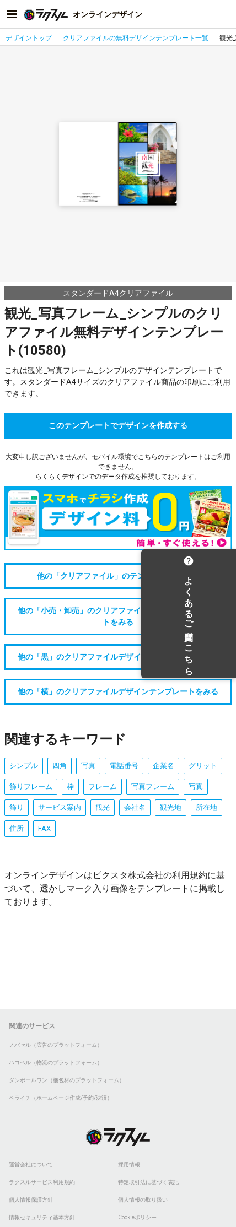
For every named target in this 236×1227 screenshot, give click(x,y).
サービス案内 (59, 807)
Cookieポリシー (137, 1217)
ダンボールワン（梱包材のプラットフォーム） (67, 1080)
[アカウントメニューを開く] (224, 14)
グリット (203, 765)
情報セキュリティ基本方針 (42, 1217)
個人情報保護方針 (31, 1200)
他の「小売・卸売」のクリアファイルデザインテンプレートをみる (118, 616)
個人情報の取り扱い (143, 1200)
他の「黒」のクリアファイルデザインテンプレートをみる (118, 656)
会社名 (135, 807)
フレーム (102, 786)
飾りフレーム (30, 786)
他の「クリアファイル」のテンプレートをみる (118, 575)
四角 (59, 765)
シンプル (23, 765)
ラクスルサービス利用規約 (42, 1182)
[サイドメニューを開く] (11, 14)
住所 (16, 828)
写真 (88, 765)
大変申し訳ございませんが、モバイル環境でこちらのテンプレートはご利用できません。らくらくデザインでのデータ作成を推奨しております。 (118, 466)
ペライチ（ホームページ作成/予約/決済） (60, 1098)
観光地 (170, 807)
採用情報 (129, 1164)
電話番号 (124, 765)
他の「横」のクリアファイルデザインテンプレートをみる (118, 691)
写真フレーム (152, 786)
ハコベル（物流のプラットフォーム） (56, 1063)
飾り (16, 807)
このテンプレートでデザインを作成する (118, 425)
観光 (102, 807)
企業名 (163, 765)
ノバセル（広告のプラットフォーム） (56, 1045)
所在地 (206, 807)
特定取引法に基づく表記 (148, 1182)
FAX (44, 828)
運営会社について (31, 1164)
